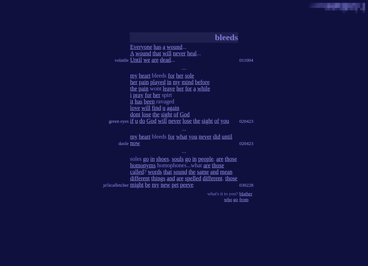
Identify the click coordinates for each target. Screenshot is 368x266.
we (146, 60)
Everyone (141, 47)
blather (245, 193)
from (243, 199)
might (136, 185)
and (214, 172)
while (203, 88)
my (133, 76)
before (202, 82)
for (171, 76)
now (135, 143)
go (146, 159)
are (155, 60)
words (155, 172)
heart (144, 76)
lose (146, 114)
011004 (246, 60)
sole (189, 76)
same (203, 172)
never (179, 53)
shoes (162, 159)
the (133, 88)
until (227, 137)
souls (178, 159)
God (185, 114)
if (132, 121)
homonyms (143, 165)
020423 (246, 121)
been (149, 101)
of (176, 114)
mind (188, 82)
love (135, 108)
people (205, 159)
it (131, 101)
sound (180, 172)
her (179, 76)
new (165, 185)
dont (135, 114)
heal (192, 53)
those (231, 159)
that (156, 53)
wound (175, 47)
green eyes (119, 121)
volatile (122, 60)
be (147, 185)
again (173, 108)
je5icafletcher (116, 185)
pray (138, 95)
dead (165, 60)
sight (166, 114)
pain (144, 82)
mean (226, 172)
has (157, 47)
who (228, 199)
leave (169, 88)
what (181, 137)
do (142, 121)
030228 (246, 185)
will (166, 53)
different (140, 178)
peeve (186, 185)
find (156, 108)
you (225, 121)
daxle (124, 143)
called (137, 172)
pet (175, 185)
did (216, 137)
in (169, 82)
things (158, 178)
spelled (193, 178)
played (158, 82)
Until (136, 60)
